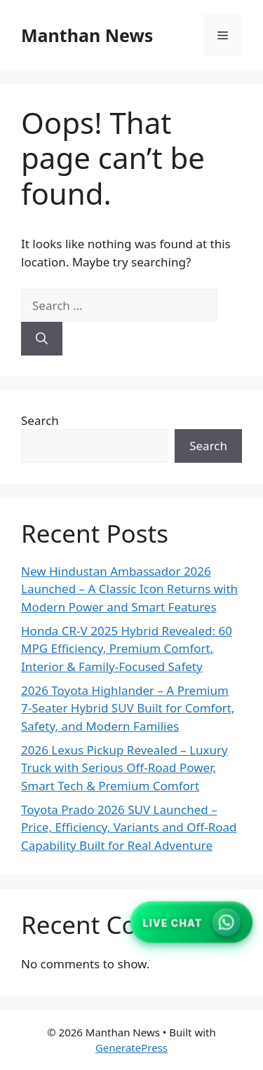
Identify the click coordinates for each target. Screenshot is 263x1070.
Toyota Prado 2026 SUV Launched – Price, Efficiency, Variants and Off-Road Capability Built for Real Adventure (128, 827)
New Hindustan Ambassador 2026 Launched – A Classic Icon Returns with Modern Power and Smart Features (129, 589)
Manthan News (87, 35)
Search (40, 420)
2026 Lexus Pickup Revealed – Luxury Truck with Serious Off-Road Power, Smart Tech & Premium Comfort (124, 768)
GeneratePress (131, 1048)
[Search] (41, 338)
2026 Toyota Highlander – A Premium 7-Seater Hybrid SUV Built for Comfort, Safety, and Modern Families (127, 708)
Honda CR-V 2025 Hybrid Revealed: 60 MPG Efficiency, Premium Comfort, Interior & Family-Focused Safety (126, 649)
